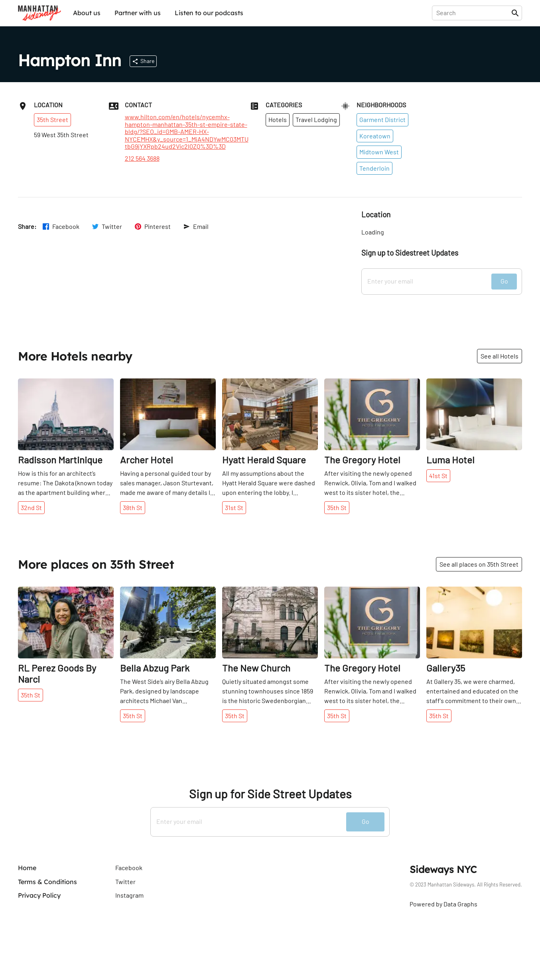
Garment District (382, 119)
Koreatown (374, 136)
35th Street (52, 119)
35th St (337, 507)
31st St (234, 507)
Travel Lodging (316, 119)
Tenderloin (374, 168)
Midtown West (379, 152)
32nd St (31, 507)
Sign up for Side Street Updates (270, 794)
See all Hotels (499, 356)
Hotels (277, 119)
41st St (438, 475)
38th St (132, 507)
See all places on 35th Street (478, 564)
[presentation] (473, 13)
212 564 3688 (142, 158)
